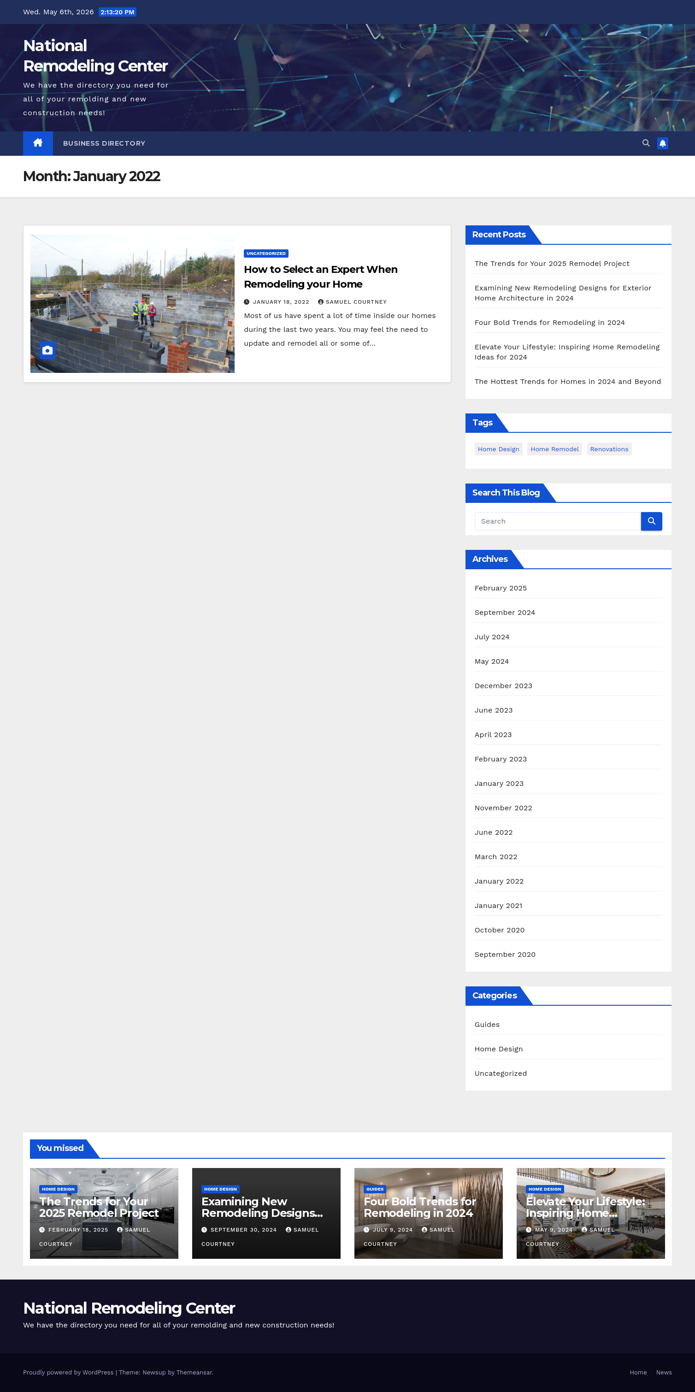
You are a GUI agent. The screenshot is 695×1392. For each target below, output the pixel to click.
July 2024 (492, 636)
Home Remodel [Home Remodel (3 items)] (554, 449)
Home (638, 1372)
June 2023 (494, 710)
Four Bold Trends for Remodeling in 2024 (550, 322)
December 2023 (504, 685)
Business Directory (104, 143)
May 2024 (492, 661)
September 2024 (505, 612)
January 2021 (499, 905)
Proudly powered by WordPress (69, 1372)
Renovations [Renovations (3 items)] (609, 449)
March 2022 (496, 856)
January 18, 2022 (282, 302)
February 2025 (501, 588)
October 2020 (500, 930)
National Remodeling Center (129, 1308)
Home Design (499, 1048)
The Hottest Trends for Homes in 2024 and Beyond (568, 381)
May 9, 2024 (555, 1230)
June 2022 (494, 832)
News (664, 1372)
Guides (487, 1024)
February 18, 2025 (79, 1230)
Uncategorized (266, 253)
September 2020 (505, 954)
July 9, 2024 (394, 1230)
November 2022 (503, 807)
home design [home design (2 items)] (498, 449)
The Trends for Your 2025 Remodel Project (552, 263)
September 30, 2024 (245, 1230)
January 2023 (499, 783)
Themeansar (194, 1372)
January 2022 (499, 881)
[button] (646, 143)
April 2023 (493, 734)
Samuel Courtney (352, 302)
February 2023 (501, 759)
